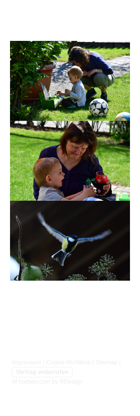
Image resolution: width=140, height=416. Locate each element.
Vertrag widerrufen (42, 372)
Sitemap (106, 362)
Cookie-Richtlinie (68, 362)
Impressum (26, 362)
